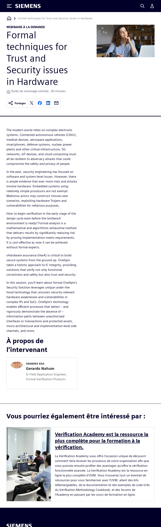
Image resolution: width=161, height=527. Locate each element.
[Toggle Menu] (9, 6)
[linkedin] (48, 103)
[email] (56, 103)
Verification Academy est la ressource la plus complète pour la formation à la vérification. (101, 440)
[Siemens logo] (28, 6)
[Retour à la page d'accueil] (9, 18)
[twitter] (32, 103)
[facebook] (40, 103)
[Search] (142, 6)
